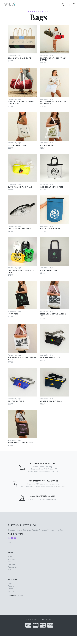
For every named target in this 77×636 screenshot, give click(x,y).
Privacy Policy (15, 595)
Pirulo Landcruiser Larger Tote (22, 358)
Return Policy (60, 486)
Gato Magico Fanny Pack (20, 187)
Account (12, 579)
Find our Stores (16, 534)
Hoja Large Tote (49, 270)
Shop (10, 552)
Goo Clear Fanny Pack (19, 228)
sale (9, 569)
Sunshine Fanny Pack (51, 401)
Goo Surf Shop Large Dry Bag (21, 271)
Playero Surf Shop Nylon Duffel (53, 59)
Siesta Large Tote (17, 145)
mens (10, 556)
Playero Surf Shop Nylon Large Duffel (21, 102)
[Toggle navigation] (73, 4)
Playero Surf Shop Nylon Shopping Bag (53, 102)
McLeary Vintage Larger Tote (53, 315)
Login (10, 583)
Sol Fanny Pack (16, 401)
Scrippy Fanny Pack (50, 357)
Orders (10, 588)
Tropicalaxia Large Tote (21, 442)
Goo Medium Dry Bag (50, 228)
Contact (51, 499)
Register (11, 586)
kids (9, 561)
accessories (38, 11)
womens (11, 559)
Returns (11, 591)
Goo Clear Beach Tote (51, 187)
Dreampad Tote (48, 145)
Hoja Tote (13, 314)
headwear (11, 564)
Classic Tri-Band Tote (19, 58)
